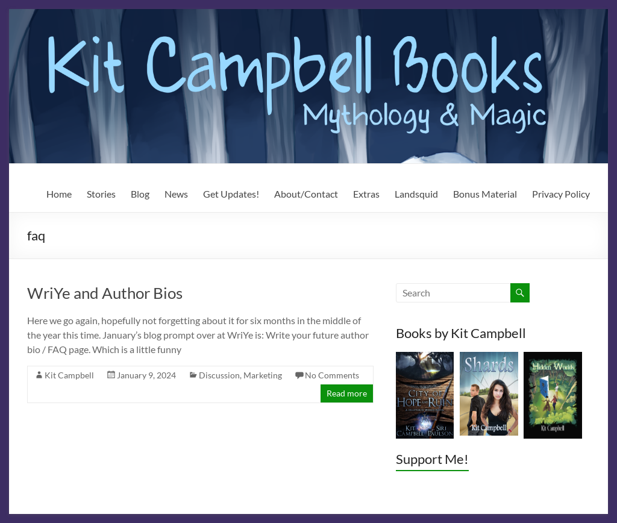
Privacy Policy (561, 193)
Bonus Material (485, 193)
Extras (366, 193)
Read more (347, 393)
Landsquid (416, 193)
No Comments (332, 375)
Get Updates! (231, 193)
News (176, 193)
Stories (101, 193)
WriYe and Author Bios (105, 292)
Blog (140, 193)
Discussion (219, 375)
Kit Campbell (69, 375)
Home (59, 193)
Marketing (262, 375)
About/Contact (306, 193)
